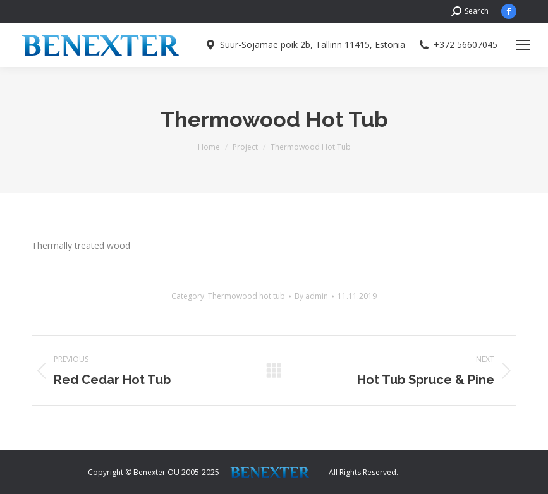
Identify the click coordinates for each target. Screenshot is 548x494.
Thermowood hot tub (246, 296)
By (311, 296)
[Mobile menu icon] (522, 44)
